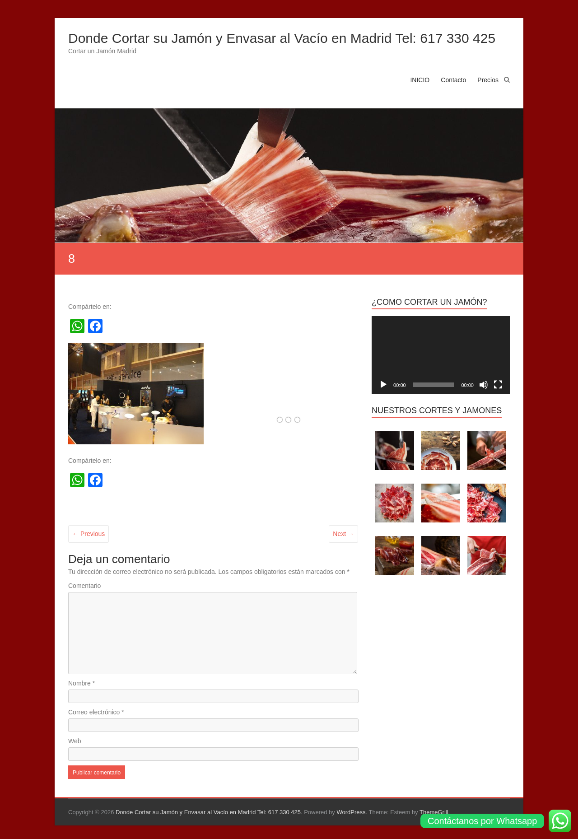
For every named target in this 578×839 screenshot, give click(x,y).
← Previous (88, 533)
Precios (488, 80)
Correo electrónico (96, 712)
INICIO (419, 80)
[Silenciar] (483, 384)
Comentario (84, 585)
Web (74, 741)
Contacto (453, 80)
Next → (343, 533)
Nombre (81, 683)
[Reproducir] (383, 384)
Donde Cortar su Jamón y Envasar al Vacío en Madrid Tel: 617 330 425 (281, 38)
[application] (441, 355)
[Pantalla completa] (498, 384)
